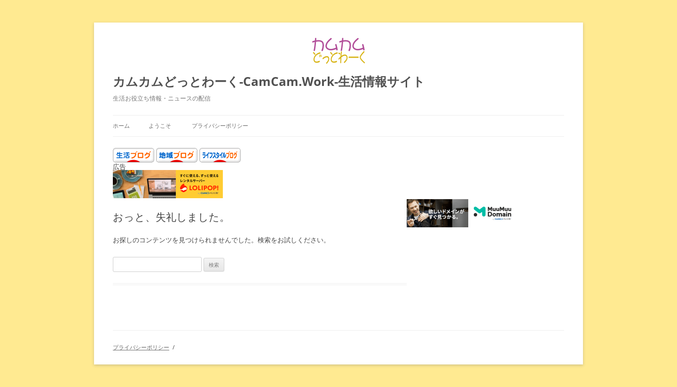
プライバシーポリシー (220, 126)
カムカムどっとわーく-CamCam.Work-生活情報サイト (269, 81)
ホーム (121, 126)
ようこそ (160, 126)
